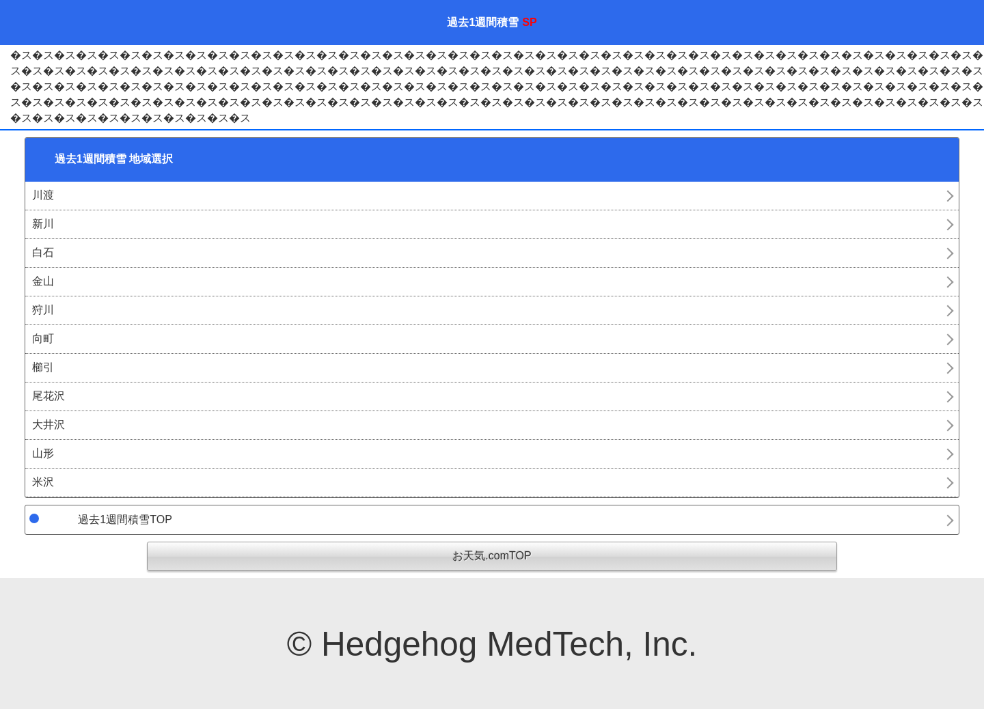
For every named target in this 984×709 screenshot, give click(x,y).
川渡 (43, 195)
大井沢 (48, 424)
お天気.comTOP (491, 555)
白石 (43, 252)
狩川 (43, 310)
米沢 (43, 482)
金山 (43, 281)
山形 (43, 453)
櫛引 (43, 367)
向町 (43, 338)
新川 (43, 224)
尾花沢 (48, 396)
